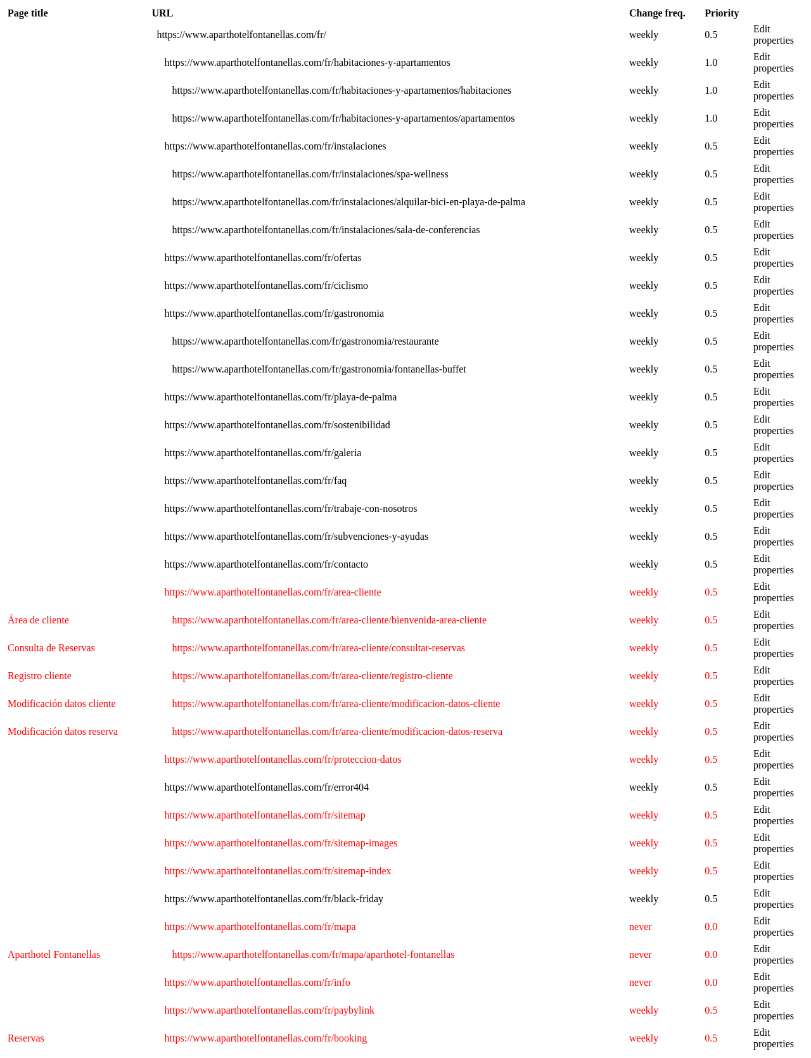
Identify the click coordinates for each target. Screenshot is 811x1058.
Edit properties (773, 34)
